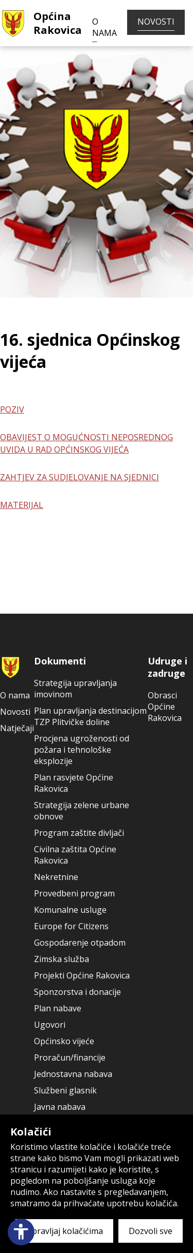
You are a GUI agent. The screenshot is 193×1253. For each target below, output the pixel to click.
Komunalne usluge (70, 909)
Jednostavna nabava (73, 1074)
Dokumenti (60, 661)
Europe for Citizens (71, 926)
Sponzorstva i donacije (77, 991)
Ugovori (49, 1024)
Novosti (155, 21)
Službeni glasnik (65, 1090)
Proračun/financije (70, 1057)
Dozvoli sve (150, 1231)
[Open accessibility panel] (21, 1232)
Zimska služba (61, 959)
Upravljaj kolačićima (64, 1231)
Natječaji (17, 728)
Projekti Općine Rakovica (82, 975)
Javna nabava (59, 1106)
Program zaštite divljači (79, 832)
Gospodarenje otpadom (80, 942)
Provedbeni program (74, 893)
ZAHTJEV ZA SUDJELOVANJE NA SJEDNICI (79, 477)
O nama (104, 27)
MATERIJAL (21, 505)
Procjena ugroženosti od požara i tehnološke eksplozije (81, 750)
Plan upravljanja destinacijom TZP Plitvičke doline (90, 716)
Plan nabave (57, 1008)
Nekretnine (56, 877)
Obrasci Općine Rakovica (165, 706)
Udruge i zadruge (167, 667)
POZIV (12, 409)
